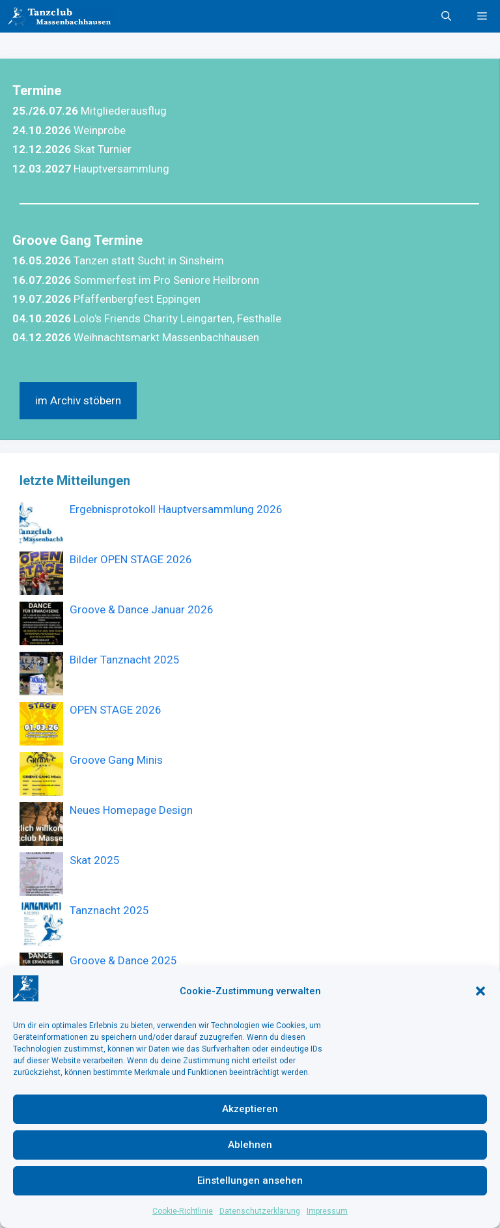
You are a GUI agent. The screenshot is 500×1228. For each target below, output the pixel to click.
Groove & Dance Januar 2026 (142, 609)
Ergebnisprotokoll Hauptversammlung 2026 (176, 509)
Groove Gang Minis (116, 759)
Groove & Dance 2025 (123, 960)
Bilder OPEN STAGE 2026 (131, 559)
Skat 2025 (95, 860)
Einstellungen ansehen (250, 1180)
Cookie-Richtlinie (182, 1211)
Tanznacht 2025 (109, 910)
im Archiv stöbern (78, 400)
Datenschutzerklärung (259, 1211)
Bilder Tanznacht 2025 (125, 659)
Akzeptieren (250, 1109)
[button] (480, 991)
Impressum (327, 1211)
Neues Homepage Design (131, 809)
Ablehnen (250, 1145)
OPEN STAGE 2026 (115, 709)
